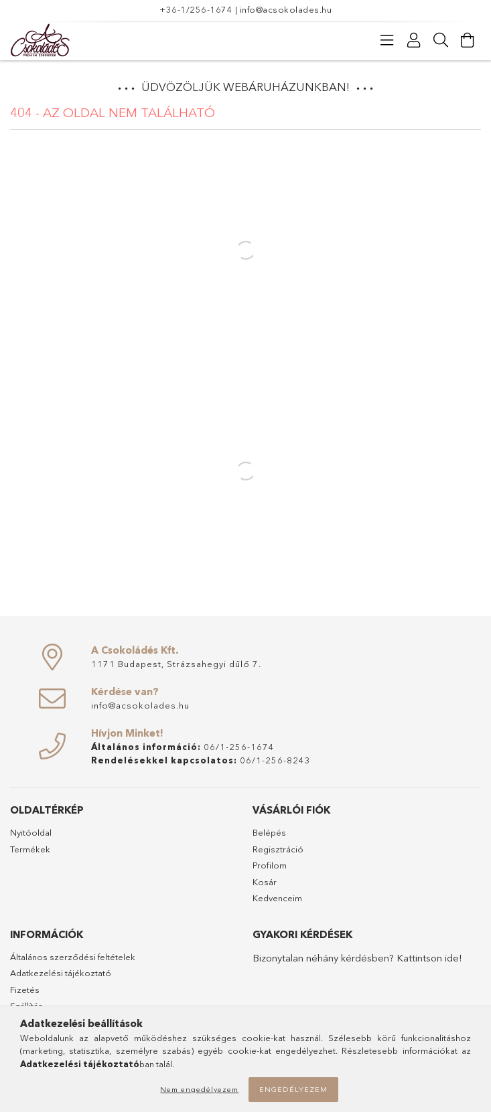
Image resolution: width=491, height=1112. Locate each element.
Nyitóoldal (31, 832)
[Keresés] (440, 40)
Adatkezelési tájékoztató (60, 972)
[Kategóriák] (387, 40)
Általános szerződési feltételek (72, 956)
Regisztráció (278, 849)
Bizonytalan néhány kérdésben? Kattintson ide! (357, 957)
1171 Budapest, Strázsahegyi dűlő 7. (176, 663)
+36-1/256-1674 (195, 9)
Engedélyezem (293, 1089)
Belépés (269, 832)
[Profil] (414, 40)
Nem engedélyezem (199, 1089)
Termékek (30, 849)
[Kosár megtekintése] (467, 40)
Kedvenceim (277, 898)
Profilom (270, 865)
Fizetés (25, 989)
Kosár (265, 881)
